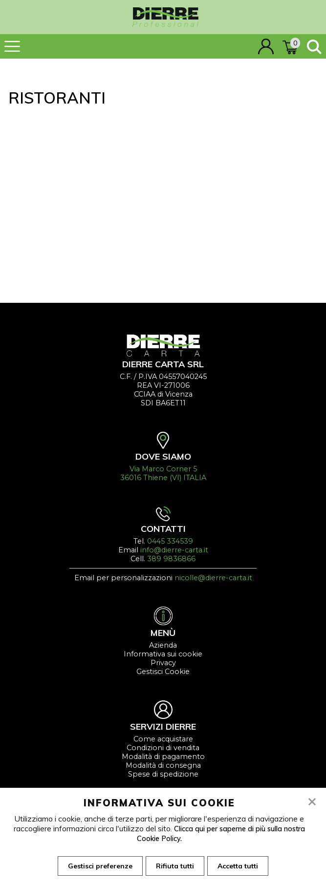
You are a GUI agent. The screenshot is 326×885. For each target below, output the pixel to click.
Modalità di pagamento (163, 756)
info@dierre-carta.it (174, 550)
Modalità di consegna (163, 765)
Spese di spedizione (163, 774)
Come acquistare (163, 739)
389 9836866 (171, 558)
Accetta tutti (240, 866)
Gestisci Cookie (163, 671)
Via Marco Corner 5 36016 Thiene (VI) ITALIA (163, 473)
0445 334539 (170, 541)
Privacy (163, 662)
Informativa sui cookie (163, 654)
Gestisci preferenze (97, 866)
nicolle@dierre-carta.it (213, 577)
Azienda (163, 645)
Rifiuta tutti (175, 866)
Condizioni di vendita (163, 747)
